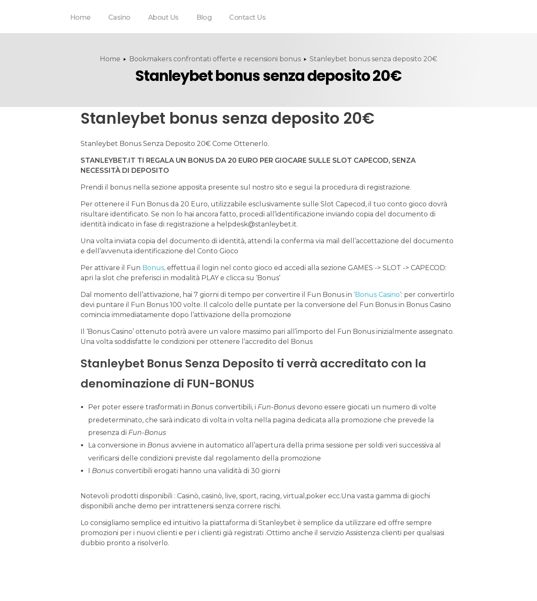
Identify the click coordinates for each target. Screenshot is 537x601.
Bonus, (153, 268)
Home (110, 59)
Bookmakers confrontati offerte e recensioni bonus (215, 59)
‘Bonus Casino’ (377, 295)
